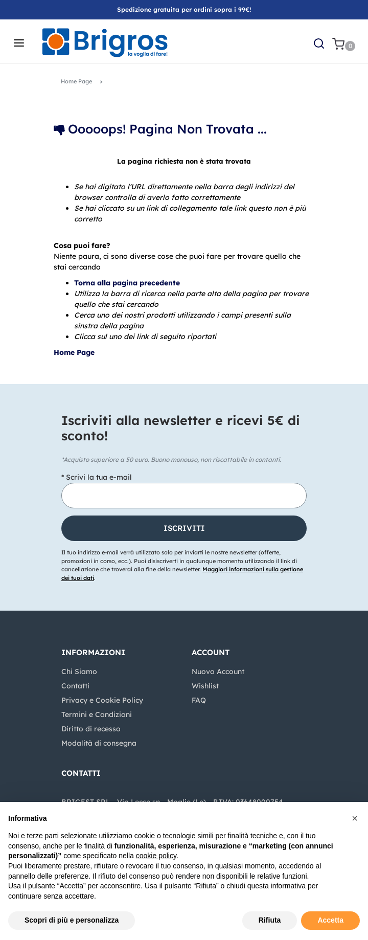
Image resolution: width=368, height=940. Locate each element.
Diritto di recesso (91, 728)
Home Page (76, 81)
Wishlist (205, 685)
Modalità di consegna (98, 743)
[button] (319, 43)
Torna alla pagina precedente (127, 282)
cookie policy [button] (156, 856)
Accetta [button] (330, 920)
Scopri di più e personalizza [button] (72, 920)
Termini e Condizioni (96, 714)
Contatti (75, 685)
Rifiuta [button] (270, 920)
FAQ (199, 700)
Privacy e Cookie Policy (102, 700)
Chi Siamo (79, 671)
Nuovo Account (218, 671)
